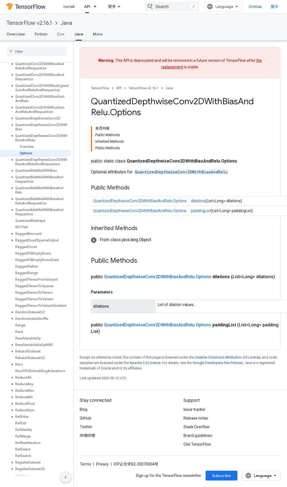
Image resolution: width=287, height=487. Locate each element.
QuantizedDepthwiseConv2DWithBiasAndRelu (181, 171)
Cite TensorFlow (197, 444)
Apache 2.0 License (145, 363)
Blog (83, 409)
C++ (61, 34)
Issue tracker (195, 409)
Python (41, 34)
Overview (16, 34)
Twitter (86, 427)
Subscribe (221, 475)
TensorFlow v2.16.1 (29, 23)
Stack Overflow (197, 427)
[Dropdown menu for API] (96, 6)
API (118, 88)
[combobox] (172, 6)
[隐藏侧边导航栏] (65, 477)
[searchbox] (37, 51)
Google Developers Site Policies (218, 363)
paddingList (201, 211)
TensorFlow (100, 88)
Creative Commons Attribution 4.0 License (227, 357)
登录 (274, 6)
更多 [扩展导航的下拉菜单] (112, 6)
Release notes (196, 418)
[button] (35, 66)
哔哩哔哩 (87, 435)
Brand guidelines (198, 435)
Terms (85, 464)
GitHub (255, 6)
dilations (198, 201)
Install (68, 6)
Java (66, 23)
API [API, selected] (87, 6)
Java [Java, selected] (78, 34)
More (98, 34)
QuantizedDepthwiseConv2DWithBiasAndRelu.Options (140, 201)
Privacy (102, 464)
